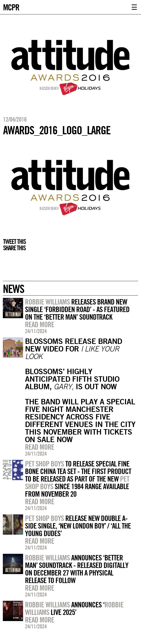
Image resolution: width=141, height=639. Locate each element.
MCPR (11, 6)
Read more (39, 324)
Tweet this (14, 241)
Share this (14, 248)
